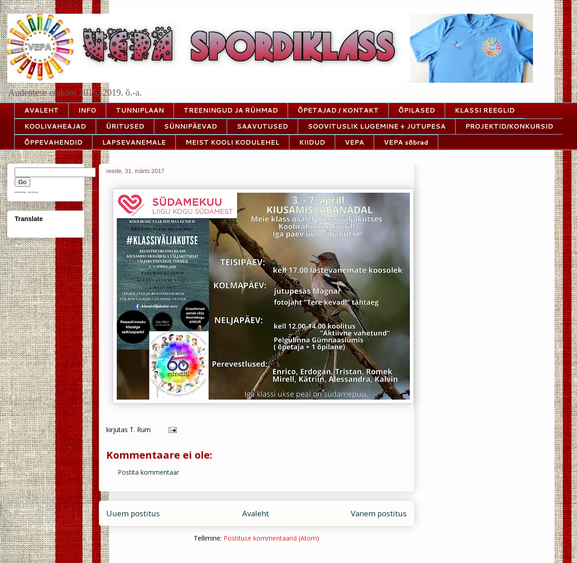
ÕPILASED (416, 110)
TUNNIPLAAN (140, 110)
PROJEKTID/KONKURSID (509, 126)
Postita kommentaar (148, 472)
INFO (87, 110)
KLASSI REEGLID (485, 110)
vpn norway (32, 192)
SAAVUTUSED (262, 126)
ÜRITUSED (125, 126)
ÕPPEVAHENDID (53, 142)
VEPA (354, 142)
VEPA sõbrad (406, 142)
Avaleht (255, 513)
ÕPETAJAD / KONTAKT (338, 110)
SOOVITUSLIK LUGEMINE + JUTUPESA (377, 126)
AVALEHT (41, 110)
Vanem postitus (379, 513)
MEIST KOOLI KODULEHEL (232, 142)
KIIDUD (312, 142)
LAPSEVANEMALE (134, 142)
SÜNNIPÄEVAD (190, 126)
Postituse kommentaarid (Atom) (271, 538)
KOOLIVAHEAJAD (55, 126)
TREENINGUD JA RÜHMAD (231, 110)
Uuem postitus (133, 513)
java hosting (20, 192)
